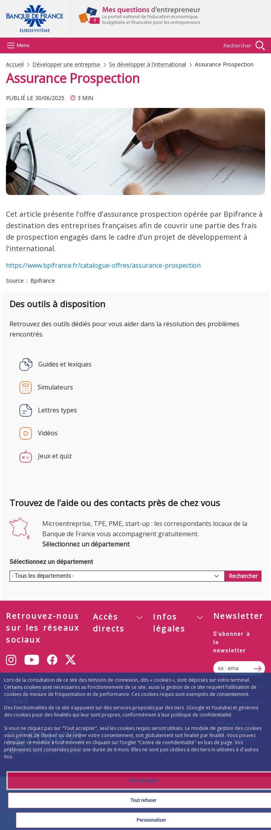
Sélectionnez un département (51, 561)
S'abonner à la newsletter (231, 642)
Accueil (15, 64)
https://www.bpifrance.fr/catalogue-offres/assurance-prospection (103, 265)
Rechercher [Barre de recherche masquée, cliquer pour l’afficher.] (237, 45)
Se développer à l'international (147, 64)
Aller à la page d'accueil (38, 19)
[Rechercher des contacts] (243, 576)
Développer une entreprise (66, 64)
